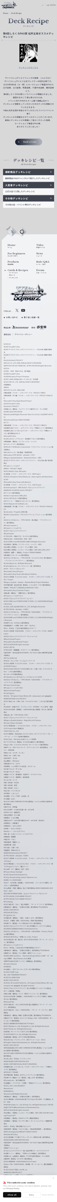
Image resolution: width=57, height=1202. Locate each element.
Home (5, 13)
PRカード (13, 280)
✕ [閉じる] (53, 1178)
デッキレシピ (14, 283)
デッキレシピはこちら (28, 67)
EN (45, 6)
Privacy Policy (13, 1188)
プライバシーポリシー (23, 342)
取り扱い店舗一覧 (32, 324)
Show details (48, 1194)
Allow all (12, 1194)
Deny (31, 1194)
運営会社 (7, 342)
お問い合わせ (12, 324)
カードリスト (14, 277)
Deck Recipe (16, 13)
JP (39, 6)
